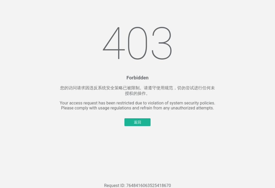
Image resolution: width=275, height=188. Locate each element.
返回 (137, 122)
